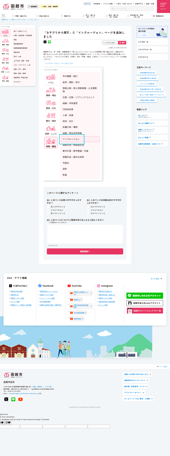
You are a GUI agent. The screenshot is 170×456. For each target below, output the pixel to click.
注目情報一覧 (143, 42)
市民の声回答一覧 (145, 49)
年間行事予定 (143, 57)
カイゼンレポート (34, 19)
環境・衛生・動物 (20, 73)
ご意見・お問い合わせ (124, 4)
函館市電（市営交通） (21, 77)
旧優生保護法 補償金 (147, 100)
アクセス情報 (108, 4)
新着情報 (97, 4)
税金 (15, 39)
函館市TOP (5, 19)
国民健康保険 (18, 44)
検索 (123, 43)
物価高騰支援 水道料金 (148, 78)
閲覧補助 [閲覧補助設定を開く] (33, 6)
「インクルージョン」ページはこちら (58, 63)
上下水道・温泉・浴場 (21, 61)
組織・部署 (150, 4)
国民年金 (17, 52)
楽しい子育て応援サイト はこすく (152, 95)
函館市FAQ (139, 4)
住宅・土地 (17, 56)
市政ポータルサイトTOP (18, 19)
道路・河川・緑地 (20, 69)
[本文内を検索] (114, 42)
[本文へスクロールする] (87, 3)
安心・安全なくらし (20, 31)
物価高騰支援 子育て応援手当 (150, 89)
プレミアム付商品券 (147, 84)
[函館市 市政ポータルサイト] (13, 6)
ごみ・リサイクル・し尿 (22, 65)
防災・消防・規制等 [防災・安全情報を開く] (49, 6)
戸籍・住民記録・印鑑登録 (23, 35)
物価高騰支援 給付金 (147, 73)
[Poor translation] (7, 423)
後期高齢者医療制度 (20, 48)
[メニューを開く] (163, 6)
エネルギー (17, 82)
